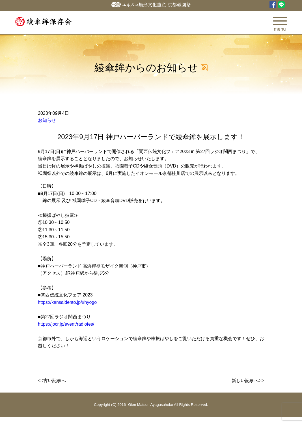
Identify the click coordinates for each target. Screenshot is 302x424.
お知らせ (47, 120)
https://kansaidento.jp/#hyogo (67, 302)
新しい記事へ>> (248, 380)
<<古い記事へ (52, 380)
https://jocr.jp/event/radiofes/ (66, 324)
